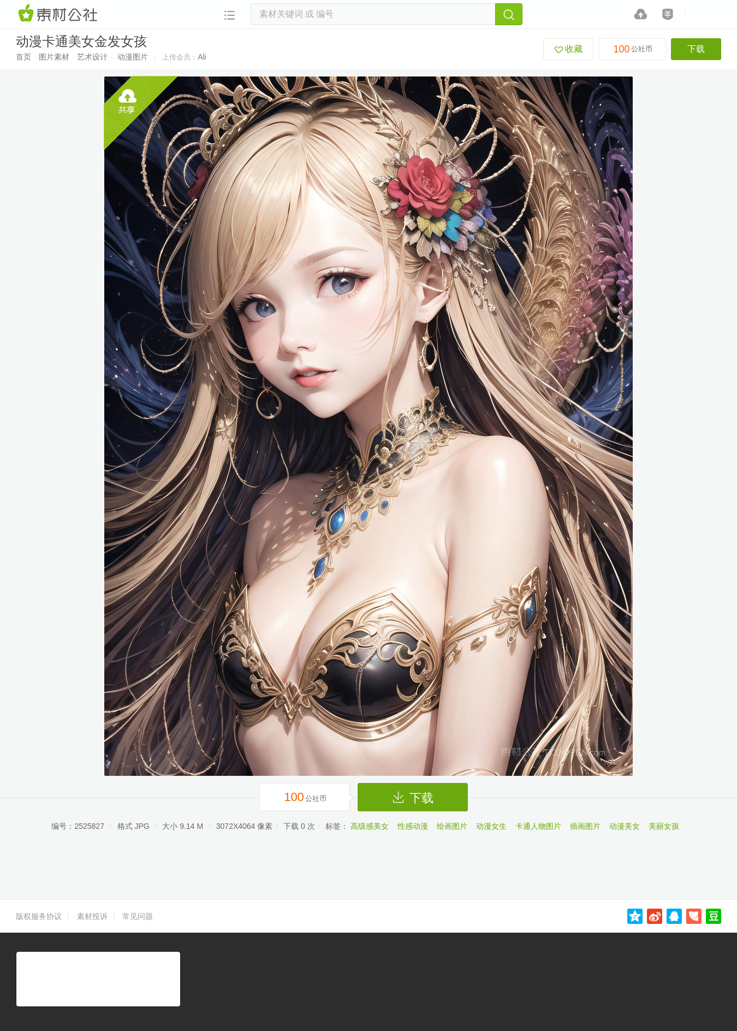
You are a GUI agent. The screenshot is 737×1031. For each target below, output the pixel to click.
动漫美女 (624, 826)
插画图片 (585, 826)
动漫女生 (491, 826)
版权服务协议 (39, 916)
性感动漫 (412, 826)
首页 (23, 56)
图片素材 (54, 56)
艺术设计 (92, 56)
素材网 (59, 14)
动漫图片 (132, 56)
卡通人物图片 (538, 826)
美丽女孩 (664, 826)
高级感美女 (369, 826)
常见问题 (137, 916)
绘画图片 (452, 826)
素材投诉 (92, 916)
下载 (696, 49)
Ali (202, 56)
